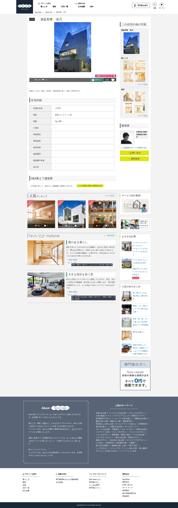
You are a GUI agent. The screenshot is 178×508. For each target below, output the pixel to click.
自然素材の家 (121, 443)
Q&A (91, 7)
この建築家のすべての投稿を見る (134, 148)
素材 (54, 7)
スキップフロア (127, 429)
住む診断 (26, 491)
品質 (24, 485)
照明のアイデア (138, 416)
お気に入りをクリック (104, 76)
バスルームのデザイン (136, 413)
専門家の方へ (94, 482)
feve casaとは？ (95, 479)
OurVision (126, 479)
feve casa (38, 12)
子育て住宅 (132, 445)
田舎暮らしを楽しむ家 (104, 424)
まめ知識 (81, 7)
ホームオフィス (131, 427)
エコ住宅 (99, 443)
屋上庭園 (142, 448)
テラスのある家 (138, 435)
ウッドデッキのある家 (117, 413)
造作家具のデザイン (103, 418)
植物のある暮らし (142, 418)
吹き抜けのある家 (117, 440)
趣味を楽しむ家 (102, 421)
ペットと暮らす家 (130, 448)
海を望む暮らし (102, 427)
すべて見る (143, 84)
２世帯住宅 (109, 443)
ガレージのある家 (103, 429)
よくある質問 (94, 485)
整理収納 (115, 435)
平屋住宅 (115, 429)
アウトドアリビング (121, 416)
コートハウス (115, 448)
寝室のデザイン (134, 437)
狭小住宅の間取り (103, 445)
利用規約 (125, 490)
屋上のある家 (120, 437)
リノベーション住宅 (128, 451)
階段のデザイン (102, 440)
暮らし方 (44, 7)
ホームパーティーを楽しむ (125, 424)
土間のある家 (141, 429)
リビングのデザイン (119, 432)
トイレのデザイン (103, 435)
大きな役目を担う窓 (80, 274)
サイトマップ (127, 488)
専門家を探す (143, 5)
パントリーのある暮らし (123, 418)
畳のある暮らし (78, 242)
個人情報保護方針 (129, 493)
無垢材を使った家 (119, 445)
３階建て (132, 443)
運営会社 (125, 482)
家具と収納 (125, 435)
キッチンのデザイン (137, 432)
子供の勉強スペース (103, 416)
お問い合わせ (127, 485)
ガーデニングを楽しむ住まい (107, 451)
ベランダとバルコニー (104, 437)
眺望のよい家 (115, 421)
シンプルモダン (102, 448)
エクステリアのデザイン (136, 440)
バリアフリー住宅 (103, 432)
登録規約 (125, 496)
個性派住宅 (127, 421)
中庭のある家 (101, 413)
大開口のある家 (116, 427)
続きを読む (73, 260)
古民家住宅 (143, 424)
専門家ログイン (95, 488)
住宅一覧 (64, 7)
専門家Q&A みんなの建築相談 (67, 479)
